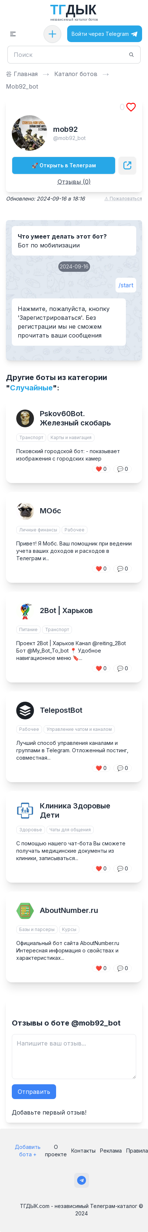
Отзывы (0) (74, 181)
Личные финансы (38, 530)
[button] (13, 34)
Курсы (69, 929)
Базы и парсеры (37, 929)
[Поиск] (69, 54)
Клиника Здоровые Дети (75, 810)
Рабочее (75, 530)
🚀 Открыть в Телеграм (64, 165)
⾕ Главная (22, 74)
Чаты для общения (70, 829)
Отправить (34, 1091)
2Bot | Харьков (66, 610)
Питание (28, 629)
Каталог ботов (75, 74)
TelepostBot (61, 710)
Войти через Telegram (105, 34)
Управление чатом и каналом (79, 729)
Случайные (31, 387)
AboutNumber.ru (69, 910)
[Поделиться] (127, 165)
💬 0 (122, 469)
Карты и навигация (71, 437)
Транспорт (31, 437)
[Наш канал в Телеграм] (81, 1180)
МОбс (50, 510)
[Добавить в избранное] (131, 107)
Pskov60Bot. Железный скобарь (75, 418)
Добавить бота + (28, 1150)
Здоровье (30, 829)
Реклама (111, 1150)
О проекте (56, 1150)
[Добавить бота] (52, 34)
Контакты (83, 1150)
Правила (137, 1150)
